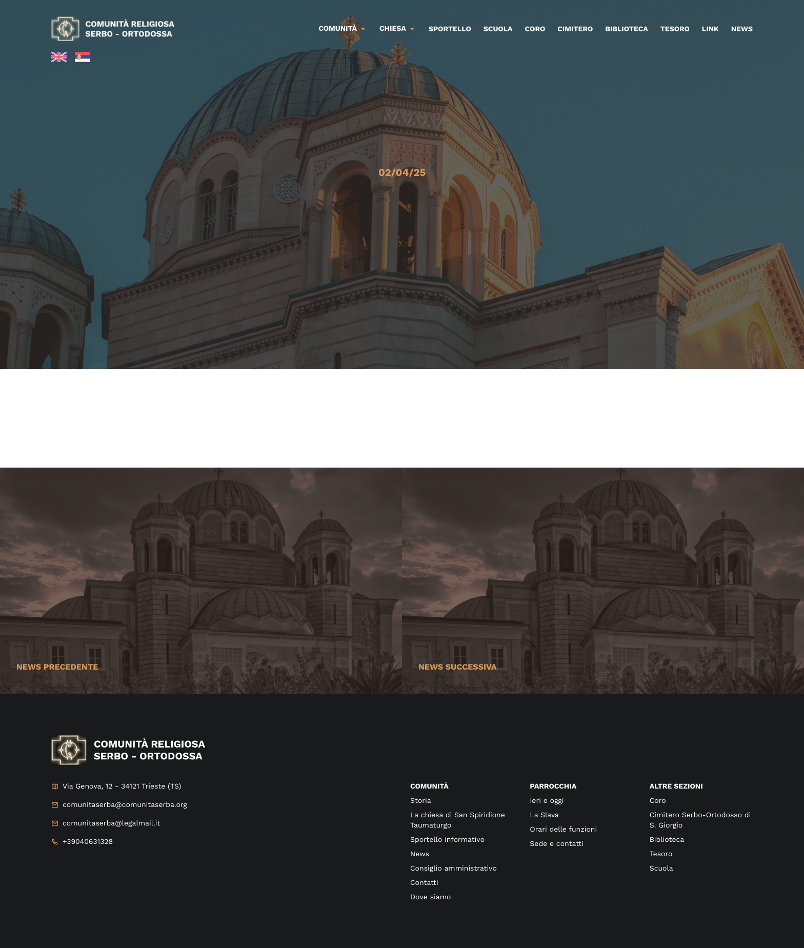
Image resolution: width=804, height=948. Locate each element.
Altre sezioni (676, 786)
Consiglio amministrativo (453, 868)
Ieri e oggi (547, 801)
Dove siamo (430, 897)
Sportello (450, 29)
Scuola (498, 29)
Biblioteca (626, 29)
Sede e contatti (556, 844)
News (742, 29)
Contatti (424, 883)
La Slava (544, 815)
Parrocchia (553, 786)
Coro (535, 29)
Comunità (337, 29)
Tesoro (675, 29)
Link (710, 29)
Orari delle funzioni (563, 829)
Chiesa (392, 29)
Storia (420, 801)
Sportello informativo (447, 840)
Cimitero (575, 29)
